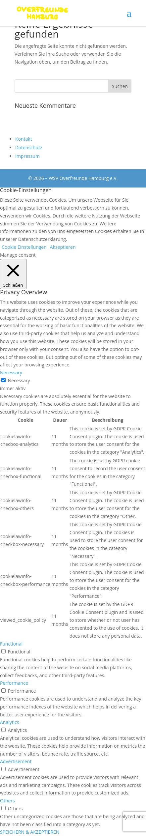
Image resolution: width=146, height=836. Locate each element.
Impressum (27, 156)
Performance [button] (14, 683)
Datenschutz (28, 147)
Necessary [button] (11, 372)
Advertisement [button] (15, 761)
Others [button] (7, 800)
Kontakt (23, 139)
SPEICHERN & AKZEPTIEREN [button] (29, 832)
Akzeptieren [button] (63, 247)
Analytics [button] (9, 722)
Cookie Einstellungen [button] (24, 247)
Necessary (19, 380)
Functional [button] (11, 644)
